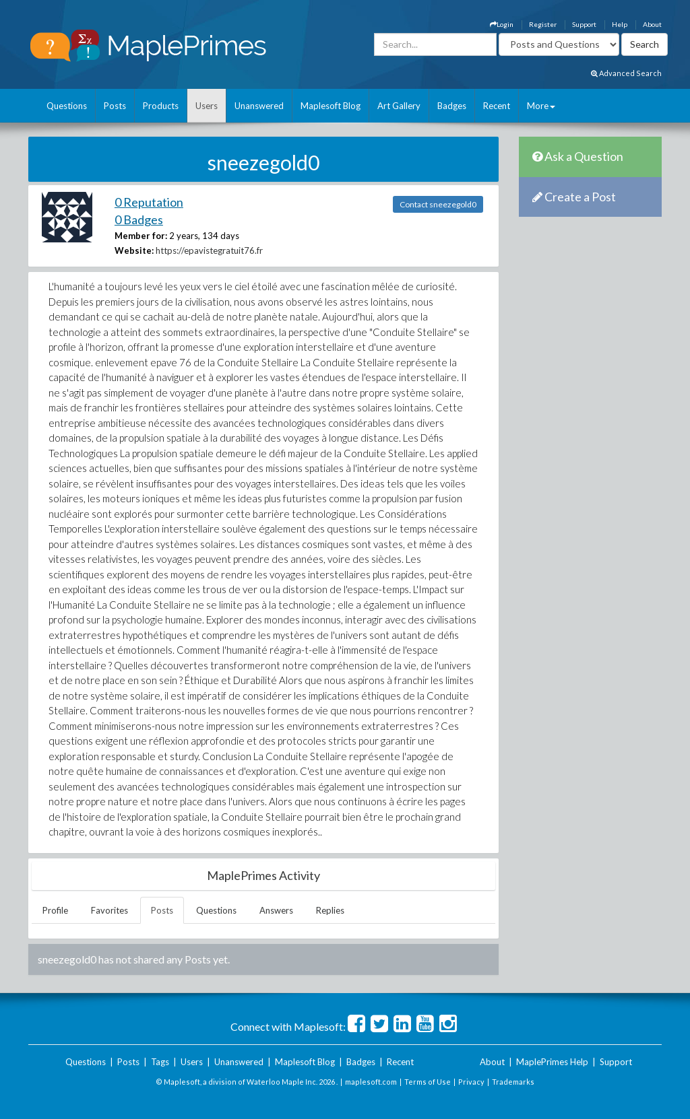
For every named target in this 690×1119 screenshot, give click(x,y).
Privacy (471, 1081)
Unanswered (259, 105)
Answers (276, 910)
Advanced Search (626, 73)
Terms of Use (427, 1081)
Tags (160, 1061)
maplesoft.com (371, 1081)
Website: (134, 250)
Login (501, 24)
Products (161, 105)
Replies (330, 910)
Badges (451, 105)
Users (206, 105)
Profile (55, 910)
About (652, 24)
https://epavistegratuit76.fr (209, 250)
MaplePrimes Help (552, 1061)
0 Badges (139, 219)
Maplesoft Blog (330, 105)
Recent (496, 105)
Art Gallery (398, 105)
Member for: (141, 235)
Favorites (109, 910)
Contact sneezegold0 (438, 204)
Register (543, 24)
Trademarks (513, 1081)
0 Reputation (149, 202)
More (541, 105)
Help (619, 24)
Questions (66, 105)
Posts (115, 105)
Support (584, 24)
